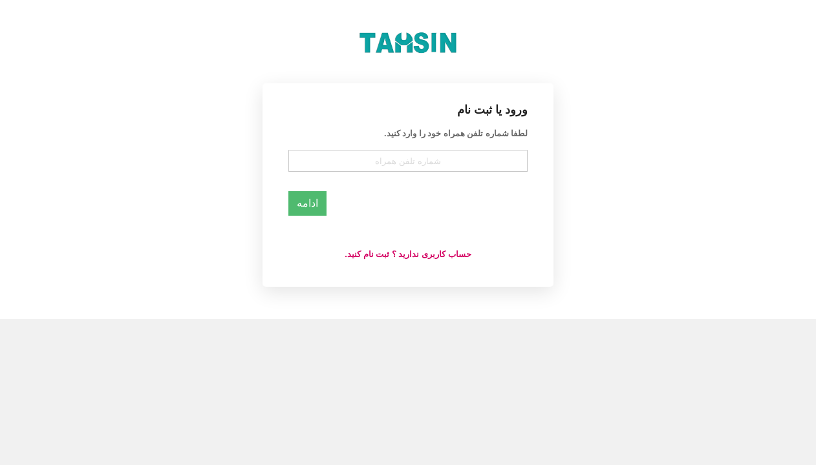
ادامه (307, 203)
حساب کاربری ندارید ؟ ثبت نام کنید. (408, 254)
